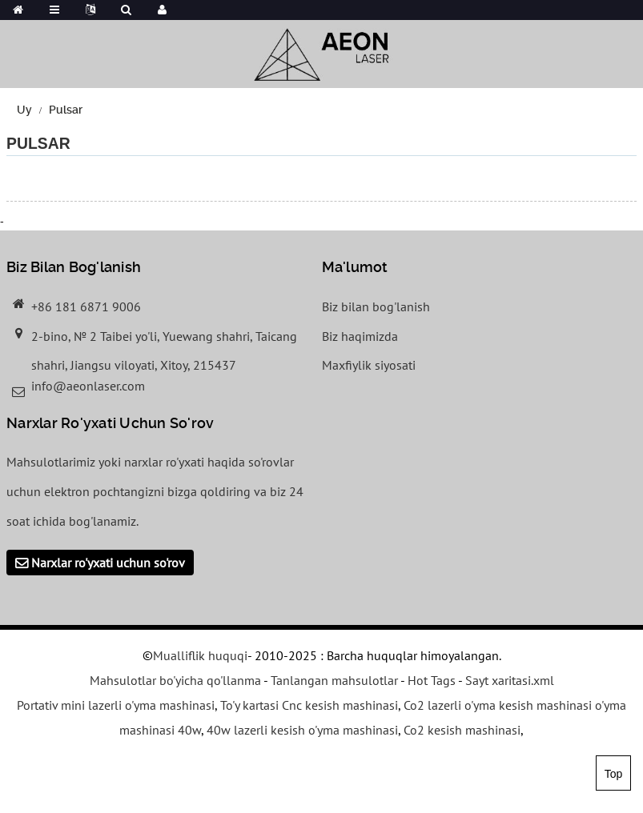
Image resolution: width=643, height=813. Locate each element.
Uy (24, 109)
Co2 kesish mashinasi (462, 730)
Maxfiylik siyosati (369, 365)
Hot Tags (432, 680)
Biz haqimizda (360, 336)
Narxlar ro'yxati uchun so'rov (108, 563)
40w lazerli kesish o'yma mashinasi (302, 730)
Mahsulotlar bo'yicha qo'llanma (175, 680)
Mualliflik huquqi (200, 655)
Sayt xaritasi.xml (509, 680)
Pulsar (65, 109)
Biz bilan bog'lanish (376, 306)
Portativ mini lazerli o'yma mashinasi (116, 705)
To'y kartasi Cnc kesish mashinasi (309, 705)
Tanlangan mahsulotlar (334, 680)
